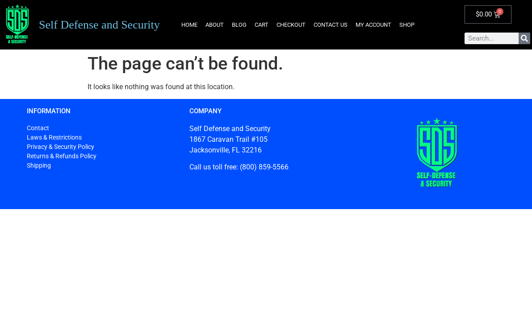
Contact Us (331, 24)
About (214, 24)
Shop (407, 24)
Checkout (291, 24)
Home (189, 24)
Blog (239, 24)
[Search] (524, 38)
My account (373, 24)
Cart (261, 24)
